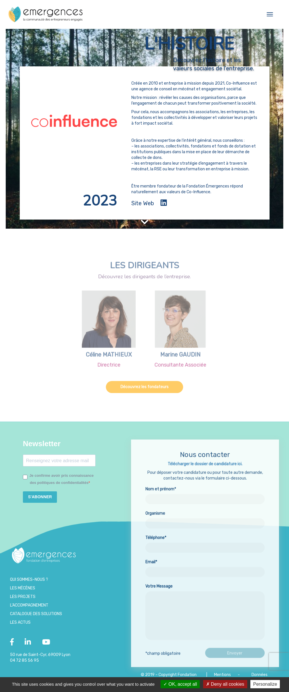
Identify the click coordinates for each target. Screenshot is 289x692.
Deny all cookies (225, 684)
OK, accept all (180, 684)
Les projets (22, 596)
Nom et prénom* (205, 518)
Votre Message (205, 636)
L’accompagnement (29, 605)
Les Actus (20, 622)
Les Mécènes (22, 588)
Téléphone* (205, 567)
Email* (205, 591)
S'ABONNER (40, 496)
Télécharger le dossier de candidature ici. (205, 488)
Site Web (142, 203)
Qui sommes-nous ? (29, 579)
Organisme (205, 542)
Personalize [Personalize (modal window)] (265, 684)
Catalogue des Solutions (36, 613)
